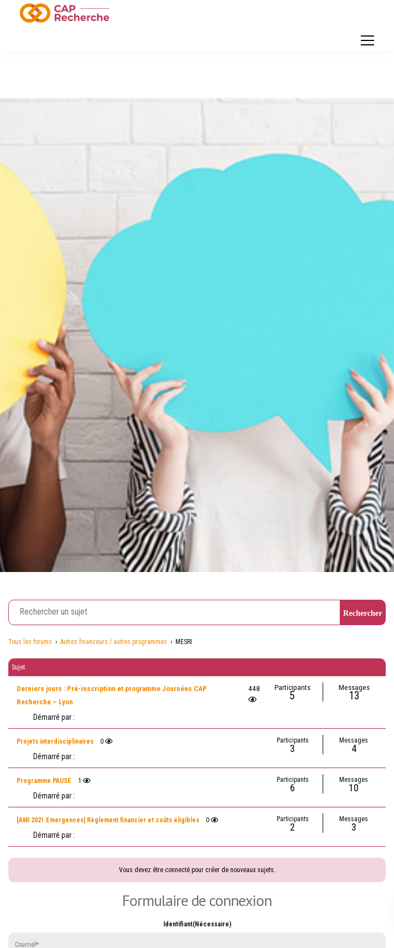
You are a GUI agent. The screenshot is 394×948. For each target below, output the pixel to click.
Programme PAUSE (44, 781)
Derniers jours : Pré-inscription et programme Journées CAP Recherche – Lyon (112, 695)
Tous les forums (30, 642)
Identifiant (197, 924)
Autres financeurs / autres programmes (113, 642)
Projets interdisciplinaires (55, 741)
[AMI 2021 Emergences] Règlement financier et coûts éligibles (108, 820)
